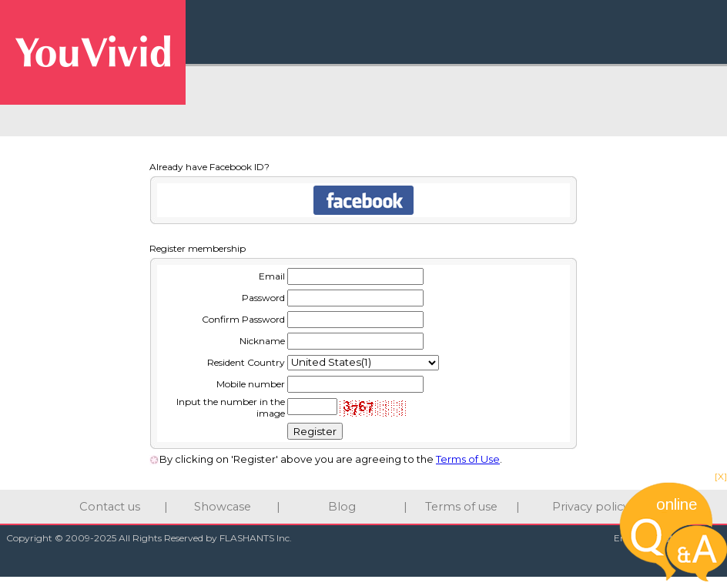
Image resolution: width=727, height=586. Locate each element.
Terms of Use (468, 459)
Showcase (222, 507)
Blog (342, 507)
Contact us (109, 507)
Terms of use (461, 507)
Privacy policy (590, 507)
